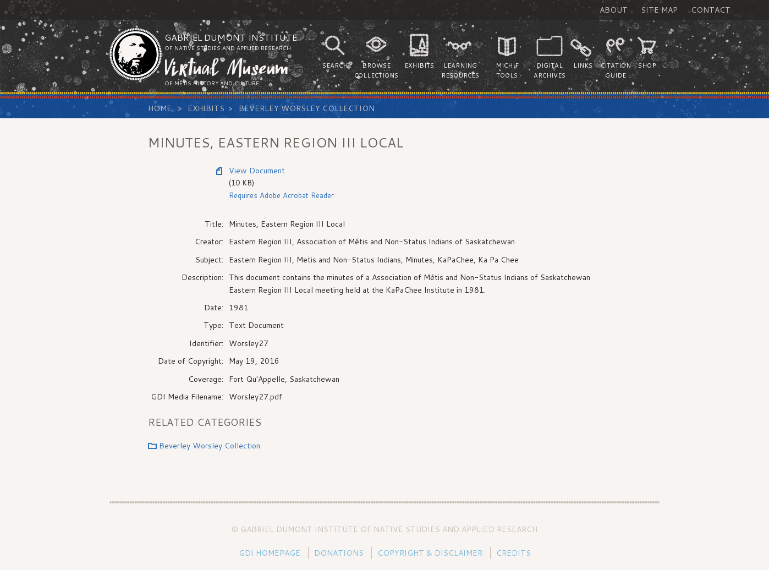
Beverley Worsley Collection (307, 108)
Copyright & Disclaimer (429, 552)
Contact (710, 9)
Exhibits (206, 108)
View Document (257, 170)
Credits (513, 552)
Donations (339, 552)
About (614, 9)
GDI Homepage (269, 552)
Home (160, 108)
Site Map (659, 9)
